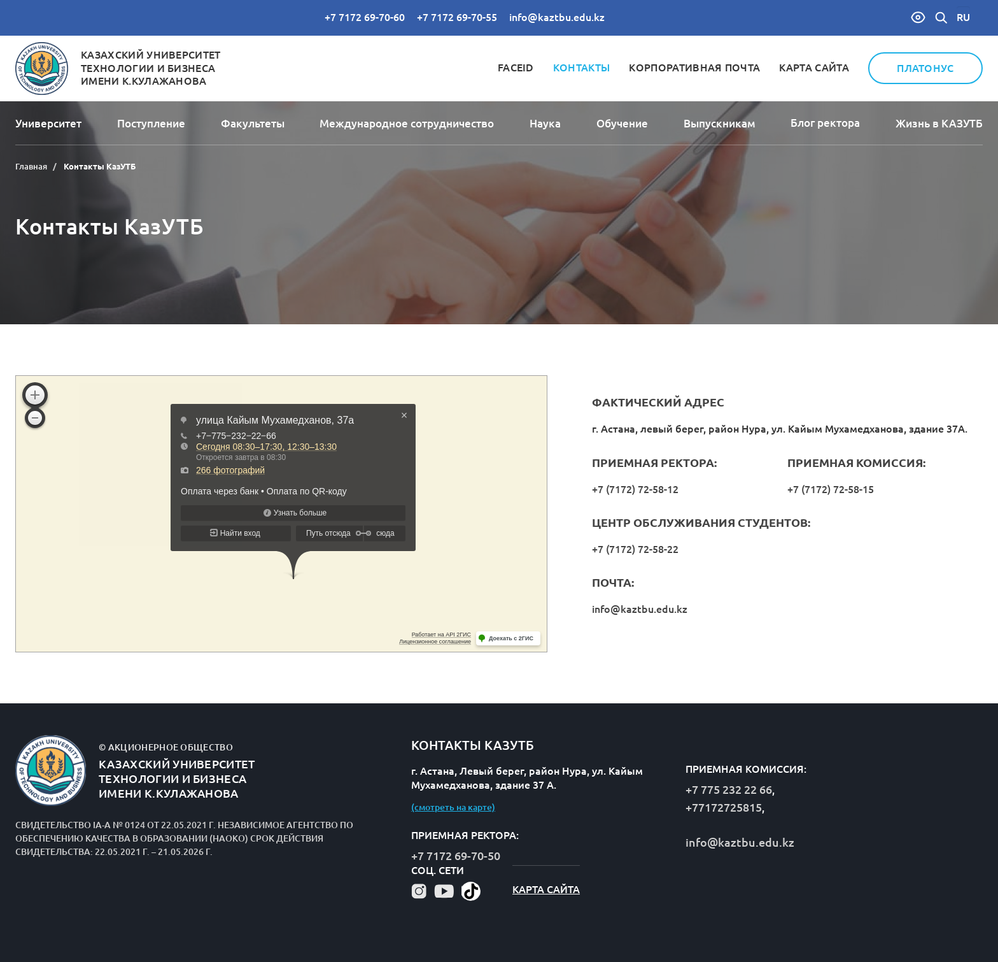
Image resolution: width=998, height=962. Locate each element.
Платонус (925, 68)
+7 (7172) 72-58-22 (635, 549)
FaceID (516, 67)
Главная (31, 166)
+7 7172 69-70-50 (455, 855)
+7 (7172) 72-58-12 (635, 489)
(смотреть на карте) (453, 807)
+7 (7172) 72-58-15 (830, 489)
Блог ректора (825, 123)
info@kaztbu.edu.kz (557, 17)
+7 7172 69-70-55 (457, 17)
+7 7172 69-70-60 (365, 17)
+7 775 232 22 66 (728, 789)
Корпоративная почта (694, 67)
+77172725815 (723, 807)
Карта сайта (814, 67)
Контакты (581, 67)
